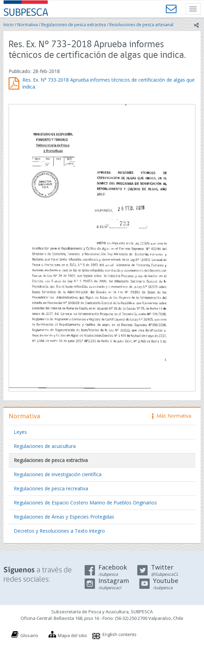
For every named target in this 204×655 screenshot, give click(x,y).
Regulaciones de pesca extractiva (73, 25)
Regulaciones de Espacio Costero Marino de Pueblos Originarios (85, 502)
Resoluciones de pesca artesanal (141, 25)
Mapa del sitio (72, 635)
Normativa (27, 25)
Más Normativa (171, 415)
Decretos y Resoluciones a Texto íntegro (59, 531)
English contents (120, 634)
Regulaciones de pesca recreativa (51, 488)
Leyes (20, 432)
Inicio (8, 25)
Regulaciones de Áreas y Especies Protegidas (64, 516)
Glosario (29, 635)
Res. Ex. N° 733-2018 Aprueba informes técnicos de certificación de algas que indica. (108, 83)
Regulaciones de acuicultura (45, 446)
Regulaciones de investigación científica (57, 474)
